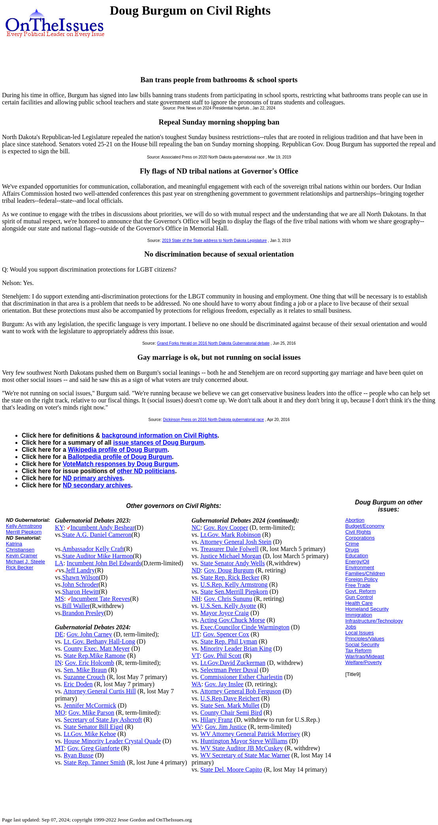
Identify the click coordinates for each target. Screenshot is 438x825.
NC (196, 527)
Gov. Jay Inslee (224, 684)
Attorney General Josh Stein (235, 541)
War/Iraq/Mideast (364, 656)
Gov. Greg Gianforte (94, 748)
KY (59, 527)
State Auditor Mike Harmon (97, 556)
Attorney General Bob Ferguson (240, 691)
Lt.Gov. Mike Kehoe (90, 734)
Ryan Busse (78, 755)
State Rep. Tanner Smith (94, 762)
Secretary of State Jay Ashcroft (103, 719)
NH (196, 598)
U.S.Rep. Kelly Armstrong (233, 584)
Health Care (358, 603)
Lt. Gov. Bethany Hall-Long (99, 641)
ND (196, 570)
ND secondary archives (97, 485)
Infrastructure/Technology (374, 621)
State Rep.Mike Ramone (95, 655)
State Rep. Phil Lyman (228, 641)
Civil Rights (358, 532)
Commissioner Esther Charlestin (241, 677)
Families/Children (365, 573)
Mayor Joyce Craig (224, 613)
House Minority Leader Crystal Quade (112, 741)
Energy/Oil (357, 561)
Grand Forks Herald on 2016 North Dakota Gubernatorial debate (213, 343)
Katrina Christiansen (20, 547)
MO (60, 712)
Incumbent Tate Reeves (100, 598)
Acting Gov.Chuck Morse (232, 620)
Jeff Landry (80, 570)
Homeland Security (367, 609)
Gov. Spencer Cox (226, 634)
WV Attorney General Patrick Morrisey (250, 734)
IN (58, 662)
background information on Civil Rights (160, 435)
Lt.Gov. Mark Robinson (230, 534)
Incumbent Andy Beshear (102, 527)
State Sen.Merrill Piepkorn (234, 591)
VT (196, 655)
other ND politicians (146, 471)
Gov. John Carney (89, 634)
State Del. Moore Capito (231, 769)
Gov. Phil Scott (222, 655)
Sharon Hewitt (80, 591)
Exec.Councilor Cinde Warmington (244, 627)
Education (356, 556)
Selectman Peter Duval (229, 669)
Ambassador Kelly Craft (93, 549)
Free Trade (357, 585)
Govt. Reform (360, 591)
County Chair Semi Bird (231, 712)
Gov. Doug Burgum (229, 570)
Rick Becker (19, 567)
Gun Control (359, 597)
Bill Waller (76, 605)
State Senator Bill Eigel (93, 726)
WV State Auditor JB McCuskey (241, 748)
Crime (352, 544)
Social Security (362, 645)
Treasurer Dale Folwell (229, 549)
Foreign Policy (361, 579)
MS (59, 598)
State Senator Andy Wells (232, 563)
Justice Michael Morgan (230, 556)
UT (196, 634)
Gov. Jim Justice (225, 726)
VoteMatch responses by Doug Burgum (120, 464)
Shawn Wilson (80, 577)
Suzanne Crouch (84, 677)
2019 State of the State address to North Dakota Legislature (214, 240)
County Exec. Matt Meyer (97, 648)
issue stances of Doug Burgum (158, 442)
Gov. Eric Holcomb (89, 662)
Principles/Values (364, 639)
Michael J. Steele (25, 561)
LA (59, 563)
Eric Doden (78, 684)
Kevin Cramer (21, 556)
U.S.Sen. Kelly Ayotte (228, 605)
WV (196, 726)
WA (196, 684)
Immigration (358, 615)
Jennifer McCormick (90, 705)
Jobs (350, 627)
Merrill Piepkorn (23, 532)
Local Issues (359, 633)
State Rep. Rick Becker (229, 577)
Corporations (359, 538)
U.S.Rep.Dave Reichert (229, 698)
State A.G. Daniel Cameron (97, 534)
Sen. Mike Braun (85, 669)
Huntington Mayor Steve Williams (244, 741)
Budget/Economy (364, 526)
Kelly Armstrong (24, 526)
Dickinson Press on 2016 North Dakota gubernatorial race (213, 419)
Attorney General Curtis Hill (99, 691)
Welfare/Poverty (363, 662)
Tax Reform (358, 650)
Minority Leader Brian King (236, 648)
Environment (359, 567)
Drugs (352, 550)
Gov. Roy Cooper (226, 527)
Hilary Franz (216, 719)
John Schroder (80, 584)
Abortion (354, 520)
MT (59, 748)
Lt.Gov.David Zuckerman (232, 662)
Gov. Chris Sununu (228, 598)
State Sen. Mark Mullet (229, 705)
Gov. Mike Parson (91, 712)
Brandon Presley (83, 613)
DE (59, 634)
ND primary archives (93, 478)
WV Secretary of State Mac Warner (245, 755)
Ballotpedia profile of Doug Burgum (120, 456)
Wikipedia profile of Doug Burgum (117, 449)
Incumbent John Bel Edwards (104, 563)
